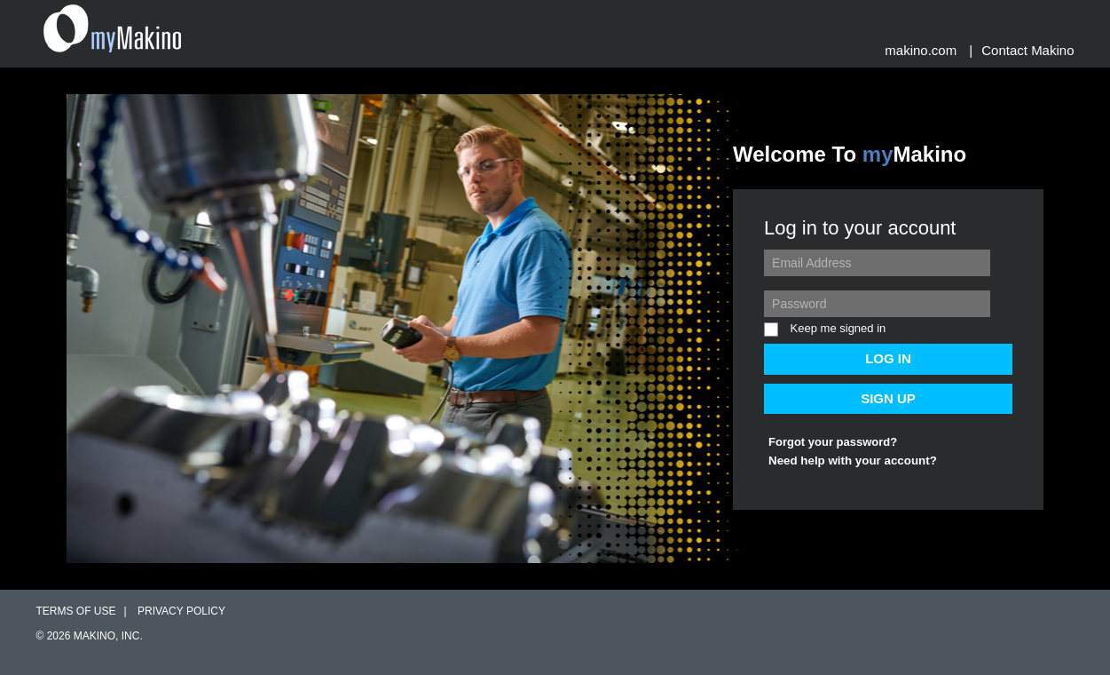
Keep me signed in (825, 329)
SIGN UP (888, 398)
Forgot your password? (832, 442)
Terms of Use (76, 611)
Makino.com (920, 50)
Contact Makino (1027, 50)
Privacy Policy (181, 611)
